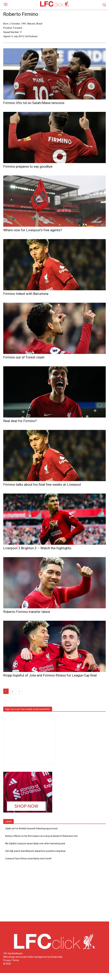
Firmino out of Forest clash (23, 357)
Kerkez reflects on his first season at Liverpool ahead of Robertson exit (41, 836)
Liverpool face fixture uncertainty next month (28, 858)
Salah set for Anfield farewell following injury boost (31, 828)
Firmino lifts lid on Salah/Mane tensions (33, 103)
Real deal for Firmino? (20, 421)
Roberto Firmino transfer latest (26, 612)
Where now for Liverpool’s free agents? (32, 230)
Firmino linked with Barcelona (25, 294)
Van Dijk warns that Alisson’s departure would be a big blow (35, 851)
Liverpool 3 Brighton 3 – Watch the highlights (37, 548)
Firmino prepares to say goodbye (28, 166)
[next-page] (19, 691)
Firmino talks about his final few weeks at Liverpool (42, 484)
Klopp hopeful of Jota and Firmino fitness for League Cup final (50, 675)
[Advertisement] (54, 892)
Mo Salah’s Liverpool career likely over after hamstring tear (35, 843)
